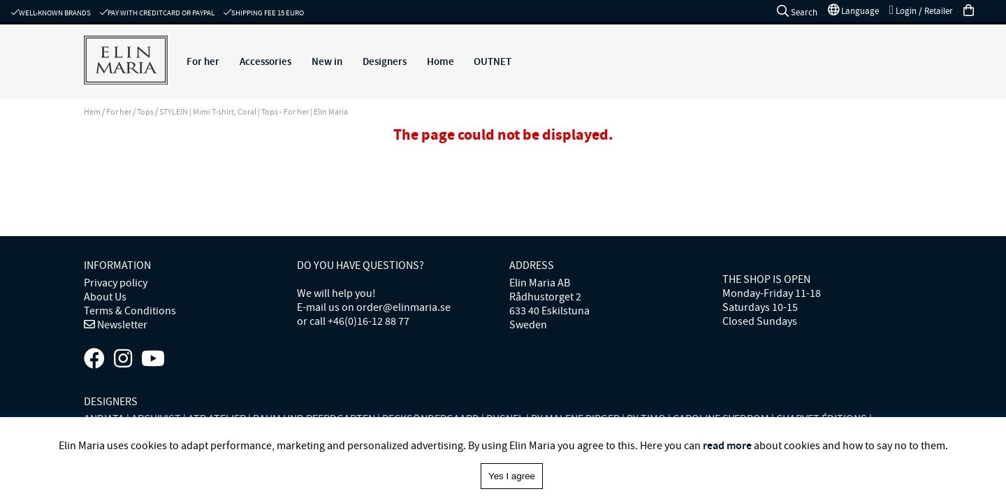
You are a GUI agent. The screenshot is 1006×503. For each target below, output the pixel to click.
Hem (92, 111)
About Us (105, 297)
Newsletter (121, 325)
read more (727, 445)
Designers (385, 61)
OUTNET (492, 61)
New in (327, 61)
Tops (145, 111)
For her (203, 61)
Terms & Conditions (130, 311)
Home (440, 61)
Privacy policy (115, 283)
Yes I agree (511, 476)
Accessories (265, 61)
